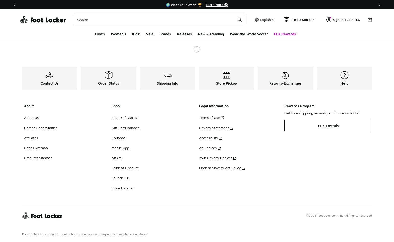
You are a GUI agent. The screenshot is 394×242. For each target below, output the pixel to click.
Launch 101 (120, 178)
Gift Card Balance (126, 128)
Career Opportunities (40, 128)
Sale (149, 34)
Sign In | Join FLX (343, 19)
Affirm (116, 158)
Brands (165, 34)
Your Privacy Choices (217, 158)
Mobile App (120, 148)
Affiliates (31, 138)
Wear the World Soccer (249, 34)
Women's (118, 34)
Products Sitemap (38, 158)
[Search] (159, 19)
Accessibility (210, 138)
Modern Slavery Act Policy (222, 168)
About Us (31, 117)
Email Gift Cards (124, 117)
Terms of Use (211, 117)
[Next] (379, 4)
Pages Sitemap (36, 148)
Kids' (136, 34)
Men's (100, 34)
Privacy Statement (216, 128)
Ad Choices (210, 148)
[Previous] (14, 4)
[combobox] (159, 19)
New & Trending (211, 34)
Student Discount (125, 168)
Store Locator (122, 188)
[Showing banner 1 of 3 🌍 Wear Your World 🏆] (197, 5)
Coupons (118, 138)
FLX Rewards (285, 34)
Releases (184, 34)
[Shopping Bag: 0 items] (370, 19)
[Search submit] (239, 19)
